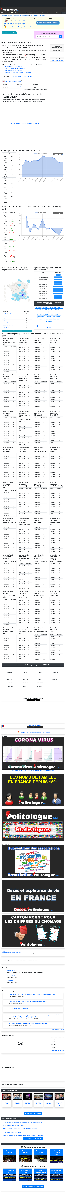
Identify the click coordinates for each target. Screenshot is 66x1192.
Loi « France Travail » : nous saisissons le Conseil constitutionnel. (28, 1023)
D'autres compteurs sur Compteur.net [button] (33, 1186)
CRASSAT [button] (55, 679)
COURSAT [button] (55, 669)
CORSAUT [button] (40, 676)
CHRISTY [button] (25, 686)
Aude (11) (5, 320)
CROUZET (15, 68)
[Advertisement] (33, 3)
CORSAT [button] (40, 672)
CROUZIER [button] (57, 314)
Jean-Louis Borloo (11, 970)
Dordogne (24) (6, 327)
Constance (16, 962)
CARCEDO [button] (10, 669)
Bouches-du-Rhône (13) (8, 325)
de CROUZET (18, 72)
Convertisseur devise (58, 1050)
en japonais (13, 81)
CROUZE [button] (60, 307)
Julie (20, 962)
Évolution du (17, 25)
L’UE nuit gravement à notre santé (18, 1008)
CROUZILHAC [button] (56, 316)
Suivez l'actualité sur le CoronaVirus (47, 22)
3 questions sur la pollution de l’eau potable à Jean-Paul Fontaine (27, 1001)
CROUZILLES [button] (49, 321)
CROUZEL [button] (45, 312)
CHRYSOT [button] (40, 669)
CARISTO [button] (9, 672)
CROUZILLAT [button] (49, 319)
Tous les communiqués (57, 1029)
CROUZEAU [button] (40, 309)
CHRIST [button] (10, 683)
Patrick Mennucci (11, 975)
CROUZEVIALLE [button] (49, 314)
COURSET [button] (55, 676)
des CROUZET (15, 70)
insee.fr (63, 693)
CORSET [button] (40, 679)
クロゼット (20, 87)
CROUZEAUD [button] (48, 309)
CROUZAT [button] (38, 307)
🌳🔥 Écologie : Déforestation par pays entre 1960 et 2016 (33, 732)
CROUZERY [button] (52, 312)
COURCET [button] (40, 686)
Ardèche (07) (5, 316)
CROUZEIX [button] (38, 312)
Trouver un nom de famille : (48, 33)
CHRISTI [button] (25, 672)
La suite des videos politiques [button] (33, 1113)
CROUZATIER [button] (45, 307)
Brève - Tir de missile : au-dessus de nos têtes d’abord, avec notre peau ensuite (32, 994)
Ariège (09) (5, 318)
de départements (19, 330)
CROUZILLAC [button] (41, 319)
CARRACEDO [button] (9, 676)
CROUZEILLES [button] (57, 309)
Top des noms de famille (57, 60)
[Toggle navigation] (63, 9)
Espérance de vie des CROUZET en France (21, 76)
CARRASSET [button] (10, 679)
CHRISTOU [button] (25, 679)
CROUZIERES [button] (41, 316)
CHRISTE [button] (25, 669)
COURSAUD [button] (55, 672)
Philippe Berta (10, 980)
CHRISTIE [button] (24, 676)
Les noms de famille (9, 32)
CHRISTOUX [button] (25, 683)
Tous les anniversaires (58, 984)
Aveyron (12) (5, 322)
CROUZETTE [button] (40, 314)
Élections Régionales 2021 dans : (12, 952)
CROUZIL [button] (49, 316)
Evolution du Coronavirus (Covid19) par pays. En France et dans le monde (33, 754)
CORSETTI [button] (40, 683)
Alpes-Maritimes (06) (7, 313)
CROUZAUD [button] (53, 307)
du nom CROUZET (14, 66)
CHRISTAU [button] (10, 686)
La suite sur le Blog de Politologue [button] (33, 1138)
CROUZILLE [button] (57, 319)
